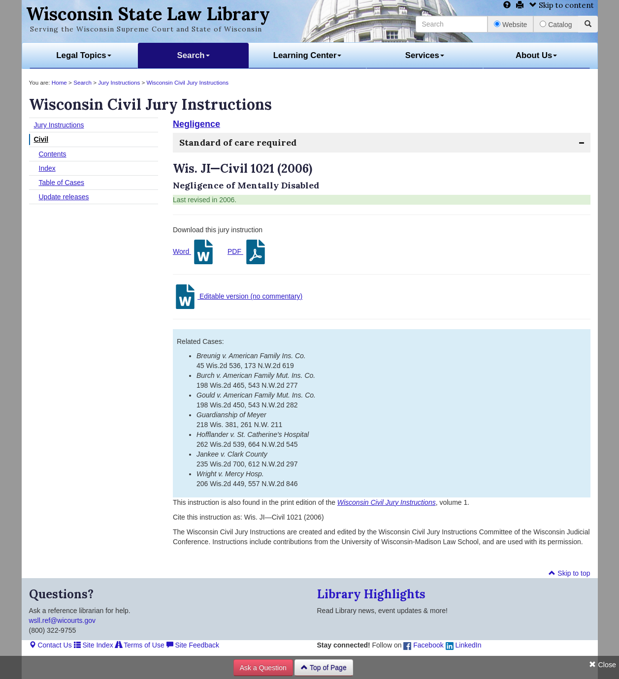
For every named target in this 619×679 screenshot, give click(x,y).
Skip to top (569, 573)
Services (424, 55)
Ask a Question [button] (263, 668)
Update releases (64, 197)
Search (193, 55)
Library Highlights (371, 594)
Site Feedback (192, 645)
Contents (52, 154)
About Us (536, 55)
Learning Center (307, 55)
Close (602, 665)
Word (194, 252)
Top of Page (323, 668)
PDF (248, 252)
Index (47, 168)
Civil (41, 139)
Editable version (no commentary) (237, 296)
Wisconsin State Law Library (148, 13)
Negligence (196, 124)
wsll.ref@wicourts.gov (62, 620)
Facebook (423, 645)
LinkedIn (464, 645)
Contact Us (50, 645)
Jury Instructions (119, 82)
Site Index (93, 645)
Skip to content (561, 5)
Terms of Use (139, 645)
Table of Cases (62, 182)
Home (59, 82)
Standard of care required (237, 142)
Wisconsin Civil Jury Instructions (187, 82)
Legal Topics (83, 55)
